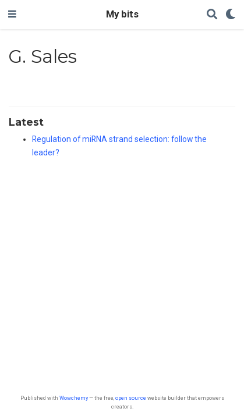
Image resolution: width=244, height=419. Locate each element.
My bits (122, 14)
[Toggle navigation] (12, 15)
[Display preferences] (230, 15)
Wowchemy (73, 398)
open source (130, 398)
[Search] (212, 15)
